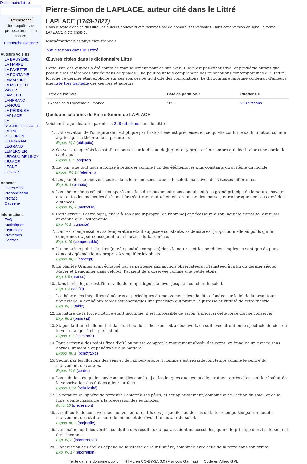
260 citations (251, 103)
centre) (84, 370)
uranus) (78, 276)
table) (79, 306)
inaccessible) (86, 440)
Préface (11, 198)
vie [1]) (78, 288)
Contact (11, 240)
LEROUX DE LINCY (22, 156)
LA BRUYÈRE (17, 59)
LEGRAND (14, 146)
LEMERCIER (16, 151)
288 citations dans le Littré (72, 50)
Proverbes (13, 235)
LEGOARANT (16, 141)
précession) (83, 405)
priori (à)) (82, 318)
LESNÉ (11, 166)
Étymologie (14, 230)
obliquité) (85, 142)
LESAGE (12, 161)
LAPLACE (13, 115)
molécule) (87, 207)
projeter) (84, 160)
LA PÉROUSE (17, 110)
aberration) (86, 452)
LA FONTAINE (17, 74)
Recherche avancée (21, 43)
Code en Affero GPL (221, 461)
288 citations (126, 123)
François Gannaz (182, 461)
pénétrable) (88, 353)
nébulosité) (88, 388)
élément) (88, 172)
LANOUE (12, 105)
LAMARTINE (16, 80)
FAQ (8, 219)
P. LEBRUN (14, 136)
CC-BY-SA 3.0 (153, 461)
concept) (86, 259)
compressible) (87, 241)
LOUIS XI (13, 172)
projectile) (87, 423)
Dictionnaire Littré (15, 2)
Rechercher (21, 20)
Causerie (12, 203)
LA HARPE (14, 64)
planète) (80, 184)
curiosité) (81, 224)
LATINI (10, 131)
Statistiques (14, 225)
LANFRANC (15, 100)
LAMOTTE (14, 95)
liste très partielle (71, 83)
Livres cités (14, 188)
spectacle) (85, 336)
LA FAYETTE (16, 69)
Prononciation (16, 193)
